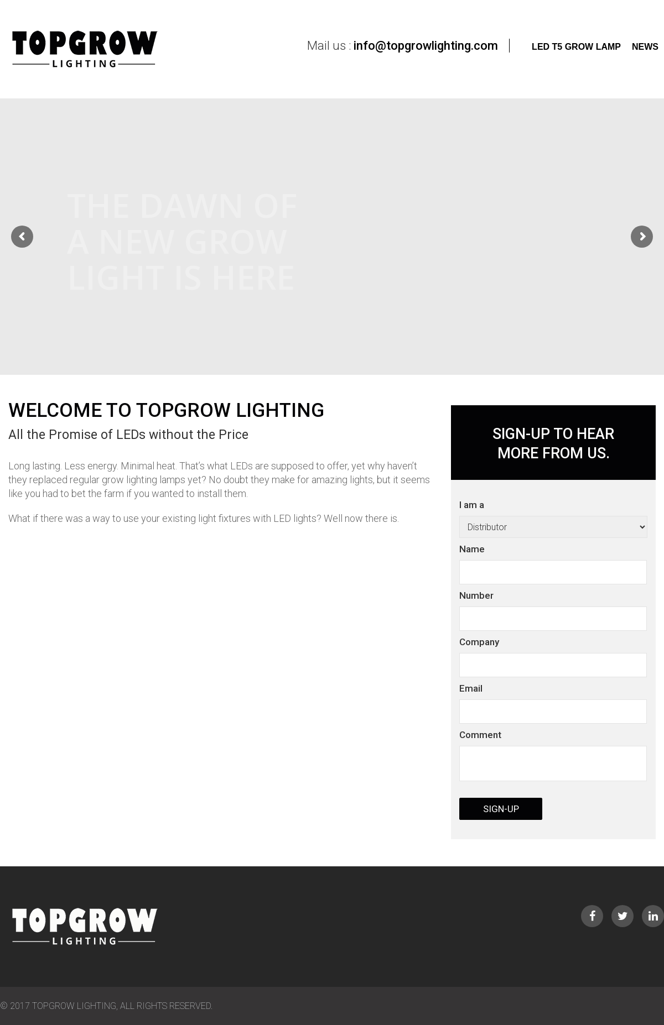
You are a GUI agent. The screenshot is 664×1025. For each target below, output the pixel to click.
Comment (480, 734)
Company (479, 641)
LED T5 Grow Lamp (576, 46)
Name (472, 549)
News (645, 46)
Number (476, 595)
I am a (553, 662)
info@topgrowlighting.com (426, 46)
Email (471, 688)
